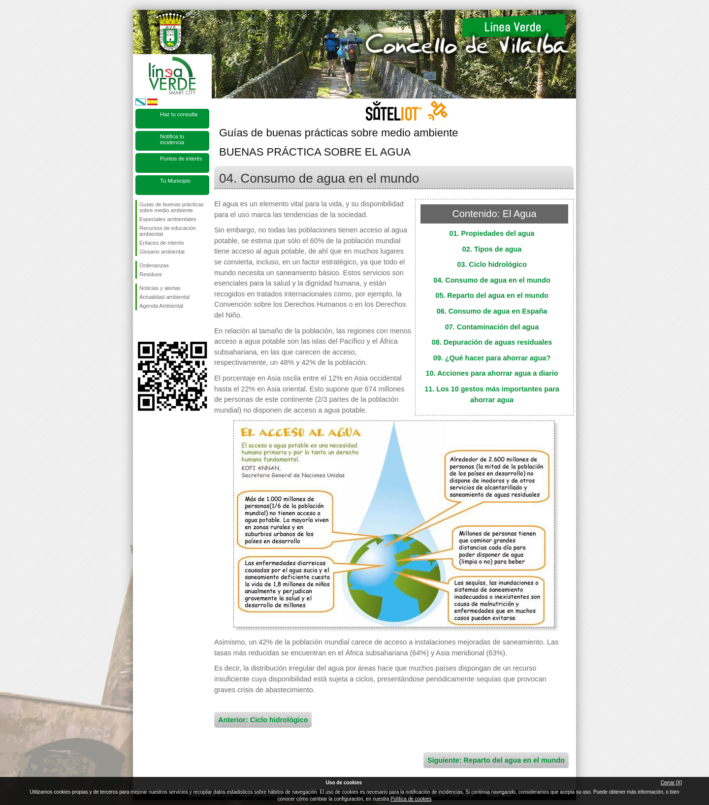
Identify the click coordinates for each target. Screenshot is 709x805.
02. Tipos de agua (492, 249)
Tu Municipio (175, 181)
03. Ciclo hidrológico (492, 264)
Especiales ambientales (167, 219)
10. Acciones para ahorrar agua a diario (491, 373)
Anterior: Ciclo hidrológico (263, 720)
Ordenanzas (154, 265)
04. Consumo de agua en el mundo (491, 280)
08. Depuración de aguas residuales (492, 342)
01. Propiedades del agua (492, 233)
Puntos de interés (181, 158)
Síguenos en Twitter (157, 326)
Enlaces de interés (161, 243)
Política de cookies (410, 799)
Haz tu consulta (178, 114)
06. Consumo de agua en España (492, 311)
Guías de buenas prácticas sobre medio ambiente (171, 207)
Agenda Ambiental (161, 306)
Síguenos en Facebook (141, 326)
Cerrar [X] (671, 782)
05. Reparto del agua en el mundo (491, 295)
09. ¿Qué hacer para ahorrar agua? (491, 358)
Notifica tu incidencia (172, 139)
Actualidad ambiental (164, 297)
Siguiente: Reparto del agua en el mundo (496, 760)
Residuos (150, 274)
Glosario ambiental (162, 252)
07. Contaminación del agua (492, 327)
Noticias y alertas (160, 288)
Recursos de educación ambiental (167, 231)
